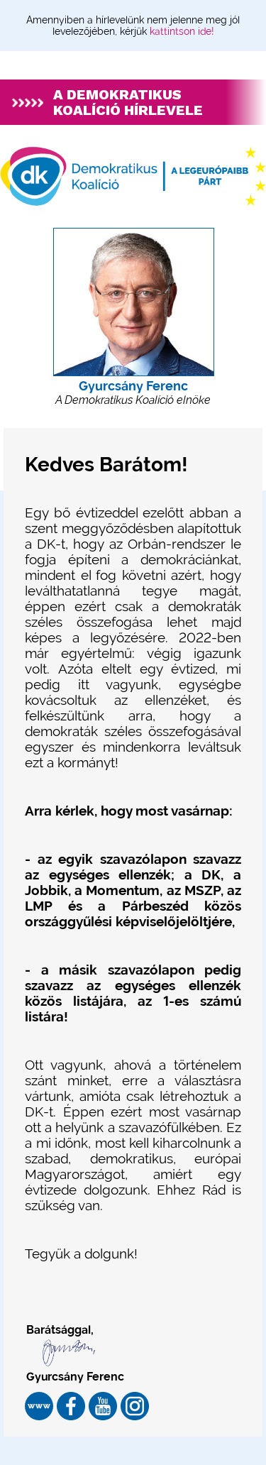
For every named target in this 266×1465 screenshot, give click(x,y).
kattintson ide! (182, 31)
